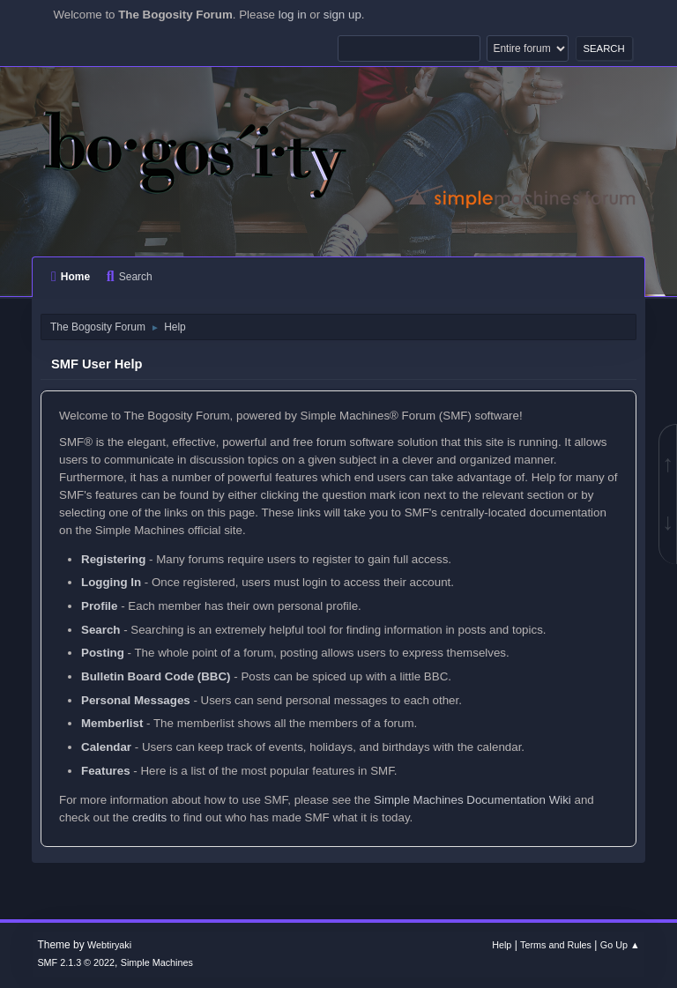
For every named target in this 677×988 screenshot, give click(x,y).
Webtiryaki (109, 945)
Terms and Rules (555, 945)
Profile (99, 606)
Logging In (111, 582)
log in (293, 14)
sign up (342, 14)
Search (130, 277)
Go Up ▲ (620, 945)
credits (149, 817)
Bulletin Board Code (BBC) (156, 676)
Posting (102, 652)
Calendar (106, 747)
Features (105, 770)
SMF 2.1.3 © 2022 (76, 962)
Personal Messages (135, 700)
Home (70, 277)
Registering (113, 559)
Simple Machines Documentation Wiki (472, 799)
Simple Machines (157, 962)
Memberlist (112, 723)
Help (501, 945)
